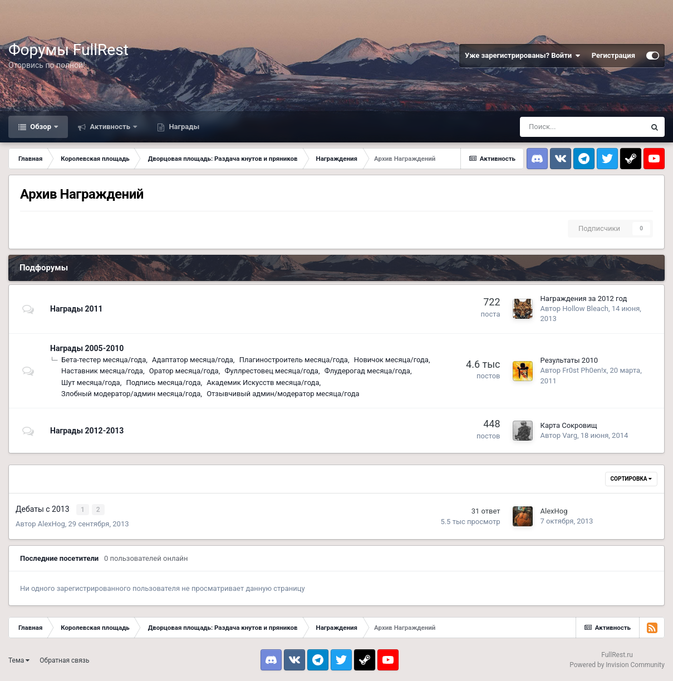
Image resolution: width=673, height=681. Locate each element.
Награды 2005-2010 (87, 348)
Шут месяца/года (90, 382)
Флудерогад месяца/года (367, 371)
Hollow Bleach (585, 308)
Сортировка (631, 479)
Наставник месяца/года (102, 371)
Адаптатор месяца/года (192, 360)
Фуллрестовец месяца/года (271, 371)
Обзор (40, 126)
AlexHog (51, 523)
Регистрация (613, 55)
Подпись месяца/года (163, 382)
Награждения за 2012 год (584, 298)
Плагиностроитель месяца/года (293, 360)
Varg (569, 435)
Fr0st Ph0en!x (584, 370)
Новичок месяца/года (391, 360)
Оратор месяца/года (184, 371)
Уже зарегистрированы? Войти (523, 55)
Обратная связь (64, 659)
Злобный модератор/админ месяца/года (130, 393)
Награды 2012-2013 (87, 430)
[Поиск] (582, 127)
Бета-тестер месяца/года (103, 360)
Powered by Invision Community (617, 664)
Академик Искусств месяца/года (263, 382)
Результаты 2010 (569, 360)
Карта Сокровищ (569, 425)
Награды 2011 (76, 308)
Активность (110, 126)
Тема (19, 659)
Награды (183, 126)
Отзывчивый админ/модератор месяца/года (283, 393)
